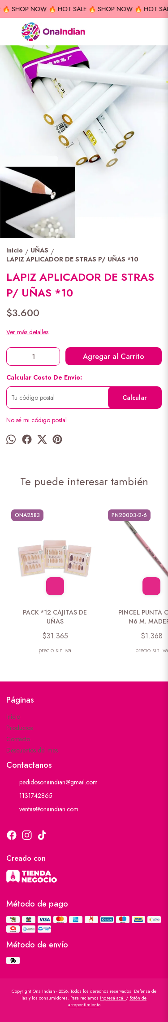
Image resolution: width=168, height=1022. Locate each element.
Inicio (13, 716)
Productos (19, 727)
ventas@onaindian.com (42, 809)
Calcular (134, 397)
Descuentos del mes (32, 750)
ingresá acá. (113, 998)
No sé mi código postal (36, 420)
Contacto (18, 738)
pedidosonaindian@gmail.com (52, 782)
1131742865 (29, 796)
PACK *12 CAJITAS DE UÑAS (55, 617)
